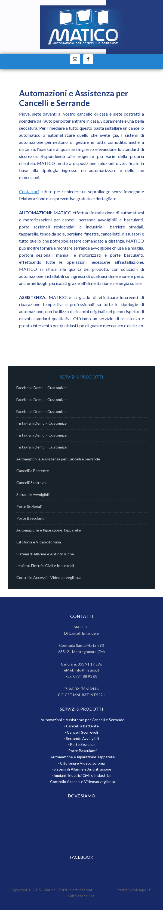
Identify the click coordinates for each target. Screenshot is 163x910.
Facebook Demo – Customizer (41, 387)
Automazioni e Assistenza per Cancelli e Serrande (58, 459)
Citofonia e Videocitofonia (38, 542)
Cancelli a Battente (32, 470)
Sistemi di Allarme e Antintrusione (45, 554)
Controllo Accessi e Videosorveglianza (48, 577)
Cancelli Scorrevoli (31, 482)
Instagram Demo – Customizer (42, 423)
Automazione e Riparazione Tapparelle (48, 530)
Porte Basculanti (30, 518)
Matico (84, 29)
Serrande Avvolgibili (33, 494)
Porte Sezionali (29, 506)
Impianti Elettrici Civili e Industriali (45, 565)
